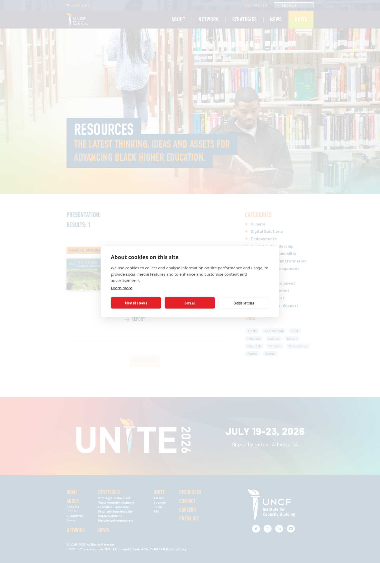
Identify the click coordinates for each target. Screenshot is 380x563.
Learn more (121, 287)
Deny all (189, 303)
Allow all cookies (136, 303)
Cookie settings (244, 303)
